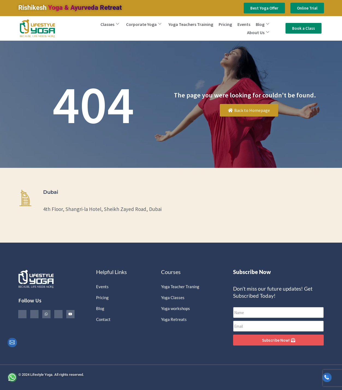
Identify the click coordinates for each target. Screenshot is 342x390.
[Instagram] (58, 314)
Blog (262, 24)
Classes (109, 24)
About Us (258, 32)
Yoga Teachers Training (190, 24)
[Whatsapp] (46, 314)
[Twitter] (34, 314)
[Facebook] (22, 314)
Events (243, 24)
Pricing (225, 24)
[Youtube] (70, 314)
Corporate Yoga (143, 24)
